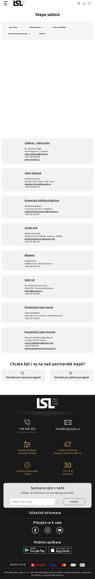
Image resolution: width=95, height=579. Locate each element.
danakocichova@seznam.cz (38, 184)
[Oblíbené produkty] (90, 3)
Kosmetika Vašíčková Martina (42, 200)
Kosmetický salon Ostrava (40, 332)
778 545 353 (27, 429)
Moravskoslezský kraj (17, 33)
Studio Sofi (31, 228)
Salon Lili (30, 280)
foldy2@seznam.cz (34, 291)
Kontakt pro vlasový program (23, 375)
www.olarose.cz (32, 159)
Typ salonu (13, 27)
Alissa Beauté (35, 27)
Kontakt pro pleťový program (71, 375)
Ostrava (42, 33)
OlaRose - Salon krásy (37, 143)
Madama (29, 255)
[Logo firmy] (19, 3)
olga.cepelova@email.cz (36, 154)
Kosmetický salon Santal (39, 307)
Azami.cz (60, 575)
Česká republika (59, 27)
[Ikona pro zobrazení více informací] (57, 502)
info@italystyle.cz (68, 429)
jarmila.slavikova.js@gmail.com (40, 239)
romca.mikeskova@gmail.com (39, 343)
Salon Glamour (33, 173)
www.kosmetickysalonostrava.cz (40, 348)
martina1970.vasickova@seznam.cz (41, 211)
